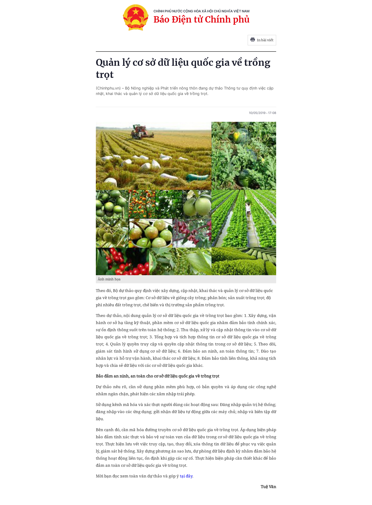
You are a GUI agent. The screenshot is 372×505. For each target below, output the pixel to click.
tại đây (186, 476)
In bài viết (262, 40)
